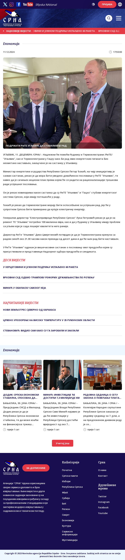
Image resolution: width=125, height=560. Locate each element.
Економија (68, 520)
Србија (66, 498)
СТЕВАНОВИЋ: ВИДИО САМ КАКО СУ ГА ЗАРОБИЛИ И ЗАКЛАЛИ (41, 330)
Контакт (103, 475)
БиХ (64, 503)
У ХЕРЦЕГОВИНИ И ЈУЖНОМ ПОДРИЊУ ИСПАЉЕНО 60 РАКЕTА (61, 30)
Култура (66, 525)
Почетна (67, 470)
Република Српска (72, 486)
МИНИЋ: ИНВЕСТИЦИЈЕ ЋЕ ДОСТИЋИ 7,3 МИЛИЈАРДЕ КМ (61, 396)
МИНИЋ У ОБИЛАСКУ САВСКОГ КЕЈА (24, 287)
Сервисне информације (69, 533)
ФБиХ (65, 492)
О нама (102, 470)
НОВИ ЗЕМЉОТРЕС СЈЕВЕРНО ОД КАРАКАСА (29, 309)
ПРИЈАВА (107, 4)
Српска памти (70, 475)
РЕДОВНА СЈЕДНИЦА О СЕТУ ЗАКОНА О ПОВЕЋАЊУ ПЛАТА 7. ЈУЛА (101, 396)
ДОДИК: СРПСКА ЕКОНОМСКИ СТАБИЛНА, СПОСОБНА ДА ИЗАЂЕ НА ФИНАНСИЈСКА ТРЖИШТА (21, 396)
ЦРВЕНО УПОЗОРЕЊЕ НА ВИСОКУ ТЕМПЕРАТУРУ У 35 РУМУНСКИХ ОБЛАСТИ (49, 320)
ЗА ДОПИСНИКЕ (35, 468)
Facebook (103, 507)
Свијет (65, 514)
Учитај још (62, 443)
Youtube (103, 513)
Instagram (104, 502)
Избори (66, 481)
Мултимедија (69, 540)
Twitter (102, 496)
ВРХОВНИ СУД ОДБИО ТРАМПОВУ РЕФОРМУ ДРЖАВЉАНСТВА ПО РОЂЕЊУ (48, 277)
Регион (66, 509)
